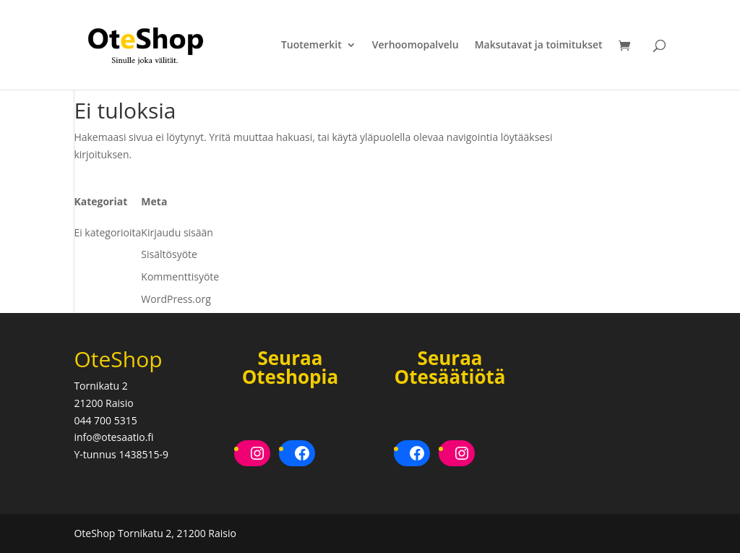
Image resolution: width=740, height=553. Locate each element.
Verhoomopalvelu (415, 45)
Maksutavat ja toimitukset (539, 45)
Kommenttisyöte (180, 276)
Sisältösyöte (169, 254)
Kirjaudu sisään (177, 232)
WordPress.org (175, 299)
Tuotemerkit (311, 45)
